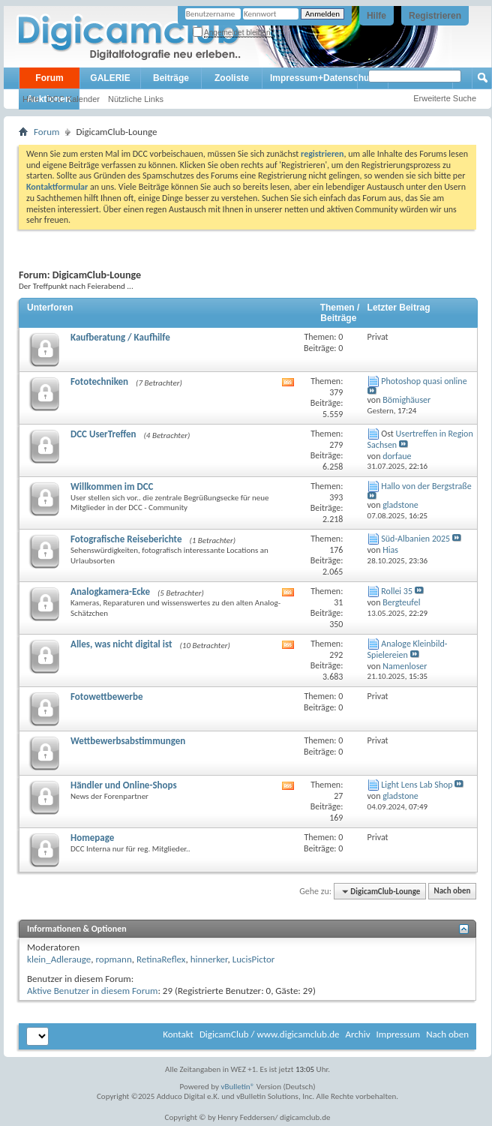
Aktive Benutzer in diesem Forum (92, 990)
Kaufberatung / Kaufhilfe (120, 337)
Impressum (398, 1034)
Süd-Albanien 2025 (415, 538)
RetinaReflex (161, 959)
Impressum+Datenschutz (323, 78)
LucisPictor (253, 959)
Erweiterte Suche (444, 98)
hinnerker (209, 959)
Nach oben (452, 891)
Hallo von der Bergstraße (426, 486)
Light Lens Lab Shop (416, 784)
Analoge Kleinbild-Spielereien (408, 649)
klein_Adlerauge (59, 959)
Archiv (357, 1034)
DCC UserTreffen (103, 434)
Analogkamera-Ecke (110, 591)
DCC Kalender (73, 99)
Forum (49, 78)
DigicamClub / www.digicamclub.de (270, 1034)
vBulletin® (238, 1086)
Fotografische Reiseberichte (126, 539)
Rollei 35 (396, 591)
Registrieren (435, 16)
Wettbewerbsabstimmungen (127, 740)
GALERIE (110, 78)
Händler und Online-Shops (123, 785)
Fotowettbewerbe (106, 696)
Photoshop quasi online (423, 381)
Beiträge (171, 78)
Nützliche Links (136, 99)
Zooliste (231, 78)
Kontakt (178, 1034)
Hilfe (376, 16)
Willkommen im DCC (112, 486)
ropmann (113, 959)
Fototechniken (99, 381)
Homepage (92, 837)
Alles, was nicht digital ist (121, 644)
